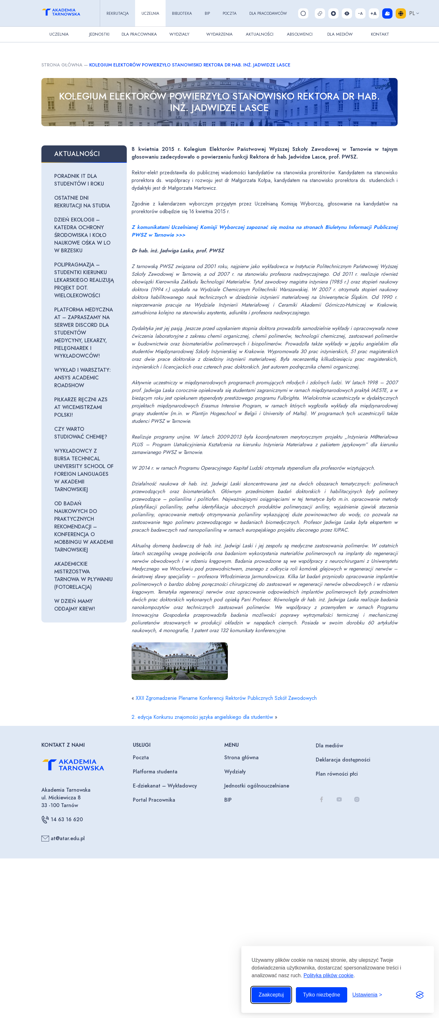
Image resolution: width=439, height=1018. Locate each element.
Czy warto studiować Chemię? (80, 432)
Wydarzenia (219, 34)
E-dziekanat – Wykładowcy (165, 785)
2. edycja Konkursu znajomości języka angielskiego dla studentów (202, 717)
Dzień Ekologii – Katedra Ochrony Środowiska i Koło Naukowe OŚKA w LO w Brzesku (82, 235)
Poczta (230, 13)
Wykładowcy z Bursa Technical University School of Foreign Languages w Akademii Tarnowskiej (84, 470)
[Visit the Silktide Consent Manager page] (420, 995)
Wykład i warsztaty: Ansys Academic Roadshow (82, 377)
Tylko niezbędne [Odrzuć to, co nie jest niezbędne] (321, 994)
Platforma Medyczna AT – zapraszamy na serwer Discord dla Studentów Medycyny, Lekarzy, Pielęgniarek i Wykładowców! (83, 333)
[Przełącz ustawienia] (367, 995)
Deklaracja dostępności (343, 759)
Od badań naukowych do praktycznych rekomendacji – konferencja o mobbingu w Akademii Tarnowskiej (83, 526)
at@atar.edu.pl (63, 838)
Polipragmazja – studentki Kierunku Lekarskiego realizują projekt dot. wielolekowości (84, 280)
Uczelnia (150, 13)
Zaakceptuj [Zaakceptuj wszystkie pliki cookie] (271, 994)
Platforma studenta (155, 771)
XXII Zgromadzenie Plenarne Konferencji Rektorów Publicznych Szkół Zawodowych (226, 698)
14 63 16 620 (62, 819)
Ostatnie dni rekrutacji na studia (82, 201)
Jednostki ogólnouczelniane (256, 785)
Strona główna (61, 65)
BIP (207, 13)
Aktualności (259, 34)
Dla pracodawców (268, 13)
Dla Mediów (340, 34)
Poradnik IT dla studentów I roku (79, 179)
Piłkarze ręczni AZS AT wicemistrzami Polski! (81, 407)
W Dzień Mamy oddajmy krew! (74, 605)
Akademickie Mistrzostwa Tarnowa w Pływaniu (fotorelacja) (83, 575)
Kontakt (380, 34)
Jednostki (99, 34)
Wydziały (179, 34)
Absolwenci (300, 34)
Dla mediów (329, 745)
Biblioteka (182, 13)
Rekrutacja (118, 13)
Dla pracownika (139, 34)
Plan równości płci (337, 774)
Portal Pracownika (154, 800)
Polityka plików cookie (329, 975)
